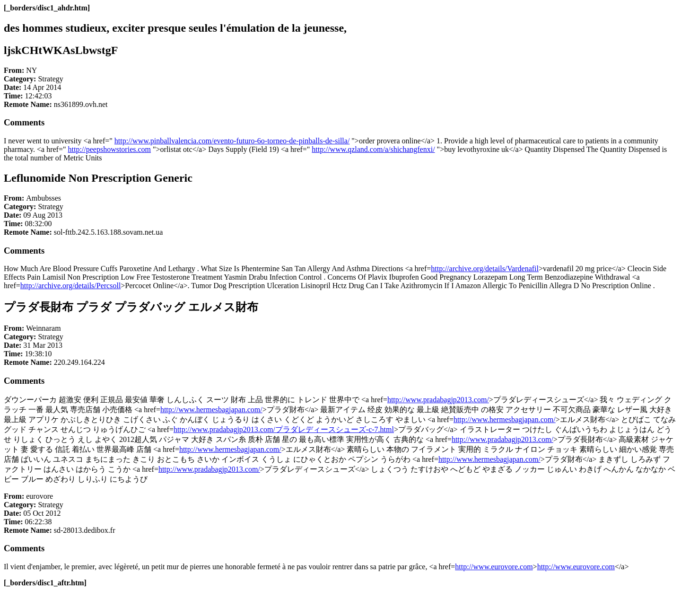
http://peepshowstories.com (109, 149)
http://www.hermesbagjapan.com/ (211, 410)
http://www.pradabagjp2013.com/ (438, 400)
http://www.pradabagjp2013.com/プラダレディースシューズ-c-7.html (284, 429)
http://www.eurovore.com (494, 567)
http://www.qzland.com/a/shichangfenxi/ (373, 149)
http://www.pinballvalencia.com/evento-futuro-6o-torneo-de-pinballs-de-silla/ (231, 141)
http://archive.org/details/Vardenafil (485, 269)
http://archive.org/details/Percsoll (70, 286)
